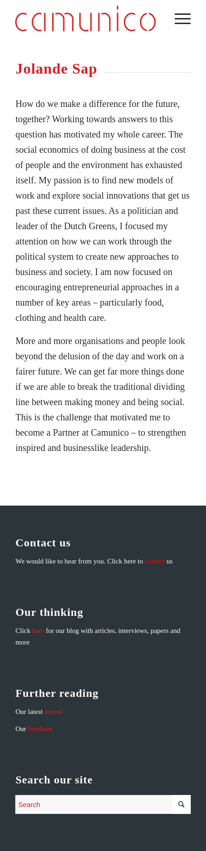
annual (53, 711)
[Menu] (178, 18)
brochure (40, 728)
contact (154, 561)
